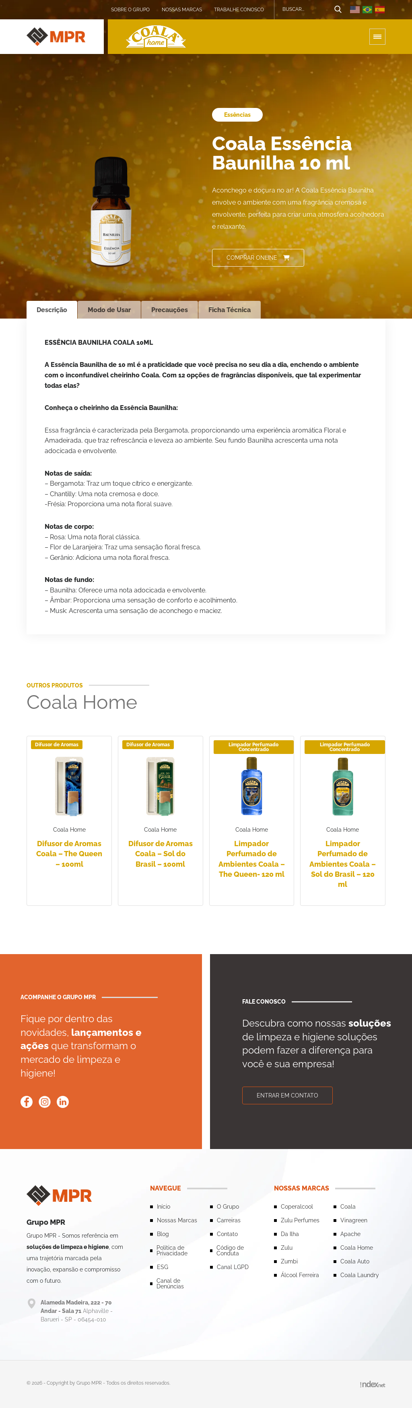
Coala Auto (354, 1261)
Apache (350, 1233)
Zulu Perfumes (300, 1220)
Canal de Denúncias (170, 1283)
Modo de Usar (109, 310)
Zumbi (289, 1261)
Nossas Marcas (182, 9)
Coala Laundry (359, 1275)
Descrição (52, 310)
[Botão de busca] (338, 9)
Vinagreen (353, 1220)
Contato (227, 1233)
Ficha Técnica (229, 310)
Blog (163, 1233)
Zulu (287, 1247)
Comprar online (258, 258)
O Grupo (228, 1206)
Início (163, 1206)
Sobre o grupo (130, 9)
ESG (162, 1266)
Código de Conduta (230, 1250)
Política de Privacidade (172, 1250)
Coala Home (356, 1247)
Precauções (169, 310)
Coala (348, 1206)
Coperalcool (297, 1206)
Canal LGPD (233, 1266)
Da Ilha (290, 1233)
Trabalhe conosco (239, 9)
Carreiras (229, 1220)
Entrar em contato (287, 1095)
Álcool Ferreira (300, 1275)
